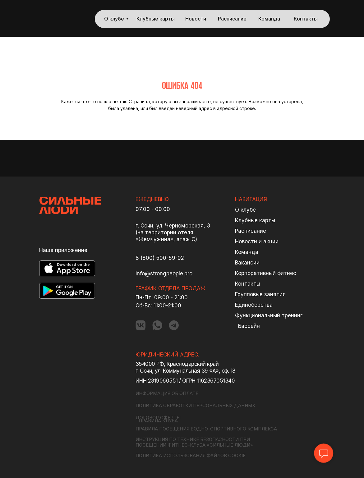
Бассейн (249, 326)
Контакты (306, 19)
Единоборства (254, 305)
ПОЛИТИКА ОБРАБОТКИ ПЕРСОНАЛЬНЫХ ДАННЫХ (195, 405)
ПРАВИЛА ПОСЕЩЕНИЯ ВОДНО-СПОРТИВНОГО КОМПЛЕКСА (206, 429)
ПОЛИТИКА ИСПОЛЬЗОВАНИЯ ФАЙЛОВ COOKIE (191, 455)
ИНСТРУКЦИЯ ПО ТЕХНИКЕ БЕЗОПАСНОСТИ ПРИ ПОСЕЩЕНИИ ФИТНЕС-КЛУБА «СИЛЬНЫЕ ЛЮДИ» (194, 442)
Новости (195, 19)
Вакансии (247, 263)
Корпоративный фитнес (265, 273)
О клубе (114, 19)
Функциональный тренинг (268, 315)
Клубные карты (155, 19)
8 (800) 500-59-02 (160, 258)
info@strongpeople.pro (164, 273)
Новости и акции (257, 241)
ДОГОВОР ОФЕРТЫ (158, 418)
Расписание (232, 19)
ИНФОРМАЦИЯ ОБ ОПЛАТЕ (167, 393)
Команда (269, 19)
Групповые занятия (260, 294)
